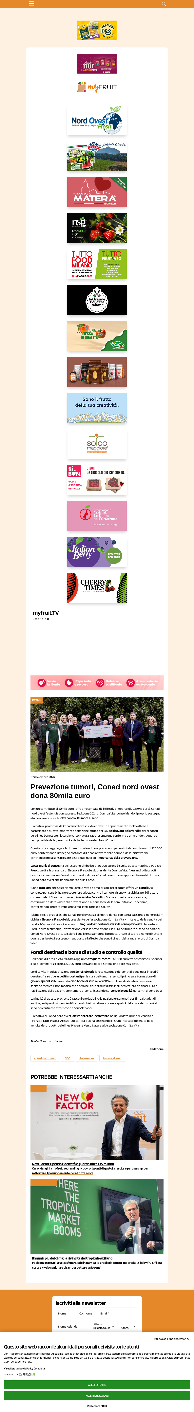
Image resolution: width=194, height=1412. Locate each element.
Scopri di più (41, 619)
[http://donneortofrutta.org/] (97, 519)
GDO (67, 1058)
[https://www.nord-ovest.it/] (97, 123)
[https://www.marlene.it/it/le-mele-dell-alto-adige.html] (97, 411)
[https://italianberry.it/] (97, 555)
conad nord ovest (45, 1058)
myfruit (38, 1089)
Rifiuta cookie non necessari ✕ (171, 1338)
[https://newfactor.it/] (97, 64)
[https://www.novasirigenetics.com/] (97, 231)
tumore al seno (112, 1058)
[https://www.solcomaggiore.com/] (97, 447)
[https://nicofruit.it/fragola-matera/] (97, 195)
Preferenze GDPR (97, 1406)
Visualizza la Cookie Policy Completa (24, 1368)
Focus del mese (43, 1183)
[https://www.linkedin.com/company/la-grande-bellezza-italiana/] (97, 303)
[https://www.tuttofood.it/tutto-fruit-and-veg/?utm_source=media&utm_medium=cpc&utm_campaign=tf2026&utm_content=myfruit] (97, 267)
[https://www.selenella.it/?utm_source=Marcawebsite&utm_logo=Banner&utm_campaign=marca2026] (97, 375)
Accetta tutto (97, 1384)
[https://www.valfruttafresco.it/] (97, 339)
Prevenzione (86, 1058)
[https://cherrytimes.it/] (97, 591)
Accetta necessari (97, 1395)
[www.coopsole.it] (97, 483)
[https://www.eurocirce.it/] (97, 159)
